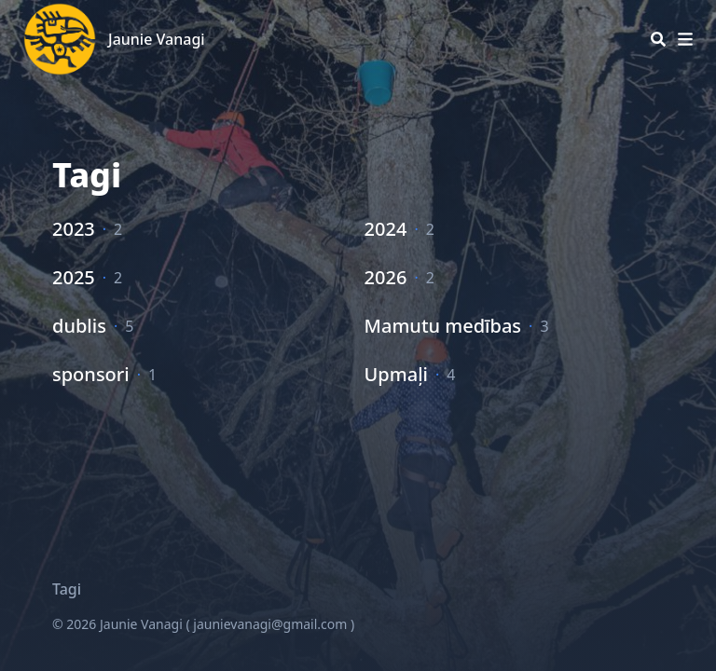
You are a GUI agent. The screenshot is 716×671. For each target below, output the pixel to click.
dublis (79, 325)
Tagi (66, 589)
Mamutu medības (443, 325)
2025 (73, 277)
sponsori (91, 374)
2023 (73, 228)
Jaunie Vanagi (156, 39)
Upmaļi (396, 374)
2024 (386, 228)
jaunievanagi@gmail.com (270, 624)
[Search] (658, 39)
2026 (386, 277)
